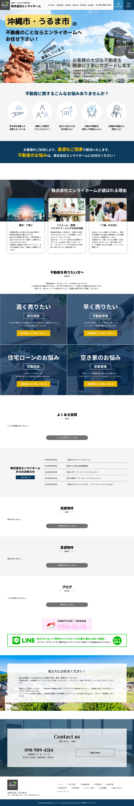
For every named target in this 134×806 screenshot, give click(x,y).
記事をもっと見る (67, 604)
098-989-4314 (103, 5)
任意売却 (68, 5)
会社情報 (90, 5)
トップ (60, 784)
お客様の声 (62, 788)
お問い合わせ (95, 752)
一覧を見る (25, 477)
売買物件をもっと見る (67, 526)
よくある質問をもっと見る (67, 437)
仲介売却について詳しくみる (33, 333)
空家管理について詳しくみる (100, 384)
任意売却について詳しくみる (33, 384)
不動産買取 (59, 5)
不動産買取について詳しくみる (100, 333)
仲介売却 (51, 5)
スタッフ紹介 (88, 788)
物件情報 (83, 5)
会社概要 (103, 788)
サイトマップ (62, 791)
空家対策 (75, 5)
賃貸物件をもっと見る (67, 565)
